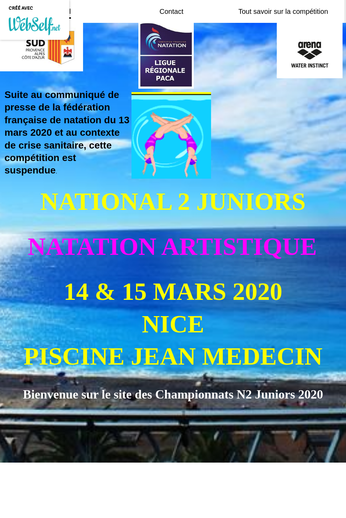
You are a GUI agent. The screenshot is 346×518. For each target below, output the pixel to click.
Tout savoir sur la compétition (283, 11)
